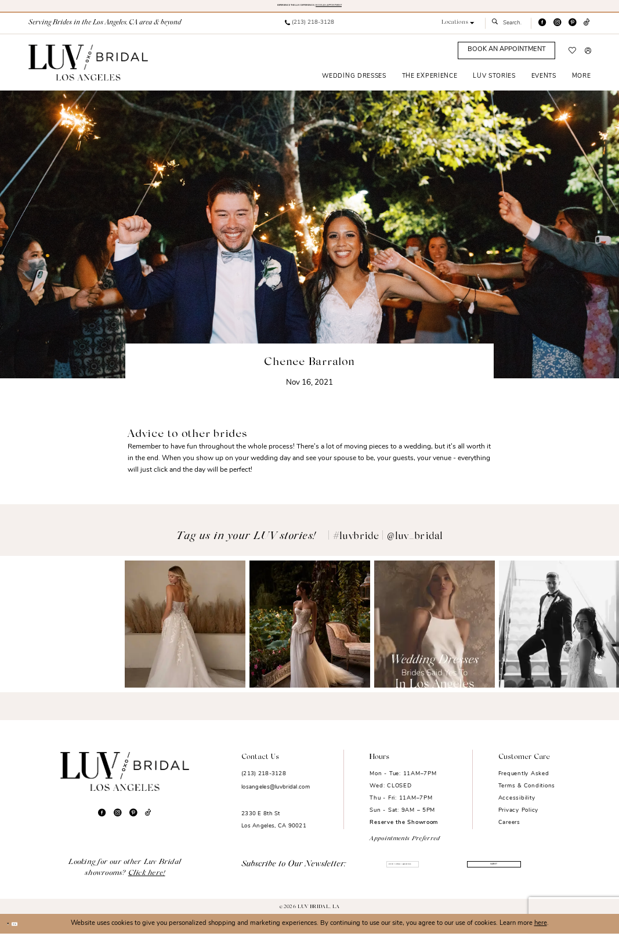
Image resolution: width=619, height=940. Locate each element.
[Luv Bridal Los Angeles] (88, 68)
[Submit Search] (497, 29)
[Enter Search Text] (508, 29)
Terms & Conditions (526, 792)
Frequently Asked (523, 780)
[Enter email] (403, 872)
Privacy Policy (518, 816)
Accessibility (516, 804)
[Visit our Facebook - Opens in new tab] (542, 29)
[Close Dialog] (12, 930)
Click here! (146, 880)
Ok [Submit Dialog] (30, 930)
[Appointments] (506, 57)
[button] (457, 29)
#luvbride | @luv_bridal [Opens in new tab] (388, 542)
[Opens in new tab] (60, 630)
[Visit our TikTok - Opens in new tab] (587, 29)
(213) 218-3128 (263, 780)
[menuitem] (309, 29)
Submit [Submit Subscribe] (490, 872)
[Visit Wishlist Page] (572, 57)
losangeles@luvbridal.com (275, 793)
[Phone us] (309, 29)
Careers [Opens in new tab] (509, 828)
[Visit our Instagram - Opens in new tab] (557, 29)
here (540, 930)
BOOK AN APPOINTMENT (370, 8)
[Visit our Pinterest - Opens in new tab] (572, 29)
